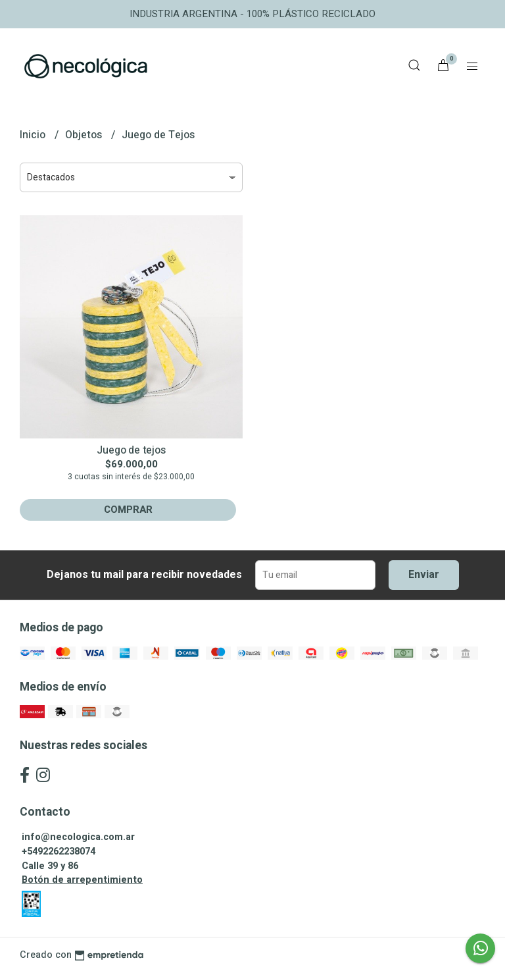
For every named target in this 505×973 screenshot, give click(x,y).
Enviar (423, 575)
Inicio (34, 135)
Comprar (128, 509)
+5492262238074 (58, 851)
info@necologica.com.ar (78, 837)
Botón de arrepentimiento (82, 880)
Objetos (85, 135)
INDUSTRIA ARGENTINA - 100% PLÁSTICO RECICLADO (252, 14)
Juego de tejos (131, 450)
